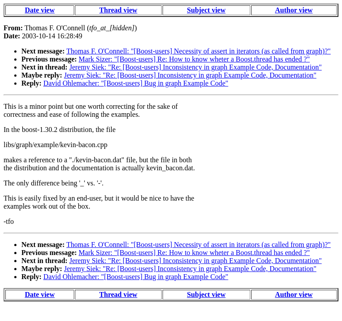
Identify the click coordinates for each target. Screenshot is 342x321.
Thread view (118, 10)
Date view (40, 10)
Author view (294, 10)
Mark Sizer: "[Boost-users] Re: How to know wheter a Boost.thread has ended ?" (194, 59)
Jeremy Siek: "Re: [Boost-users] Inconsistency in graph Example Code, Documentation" (195, 67)
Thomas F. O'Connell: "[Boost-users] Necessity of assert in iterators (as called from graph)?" (198, 51)
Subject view (206, 10)
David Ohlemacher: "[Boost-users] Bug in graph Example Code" (135, 83)
